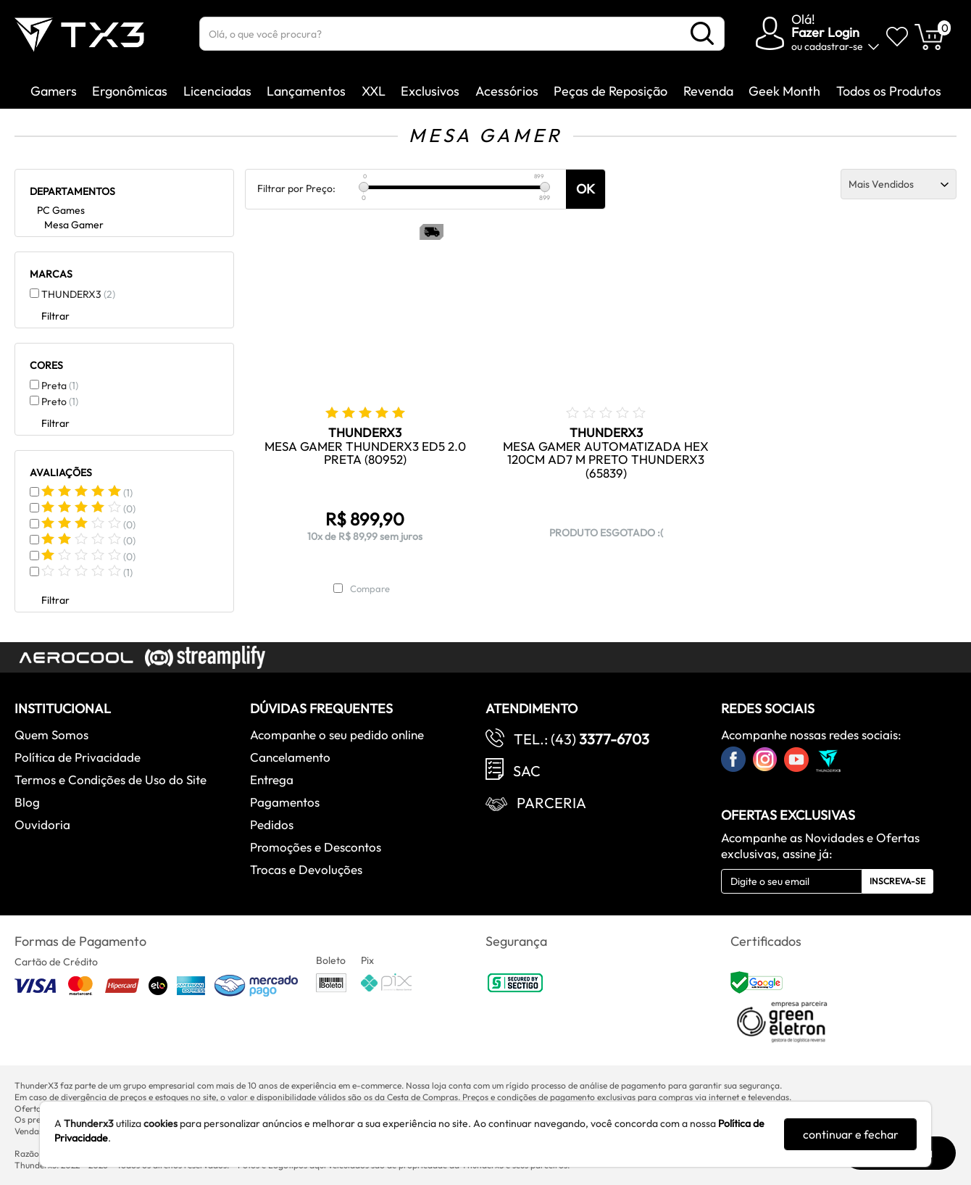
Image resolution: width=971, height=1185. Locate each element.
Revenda (708, 91)
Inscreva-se (897, 881)
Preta (59, 385)
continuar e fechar (851, 1134)
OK (585, 188)
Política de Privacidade (77, 757)
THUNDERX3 (78, 294)
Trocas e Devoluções (306, 869)
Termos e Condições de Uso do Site (110, 779)
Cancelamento (290, 757)
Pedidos (271, 824)
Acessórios (506, 91)
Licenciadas (217, 91)
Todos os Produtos (888, 91)
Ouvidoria (42, 824)
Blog (27, 802)
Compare (370, 588)
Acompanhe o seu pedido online (337, 734)
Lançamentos (306, 91)
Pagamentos (285, 802)
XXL (374, 91)
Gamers (53, 91)
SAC (527, 771)
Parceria (551, 803)
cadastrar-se (833, 46)
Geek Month (784, 91)
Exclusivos (430, 91)
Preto (59, 401)
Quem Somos (51, 734)
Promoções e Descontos (315, 847)
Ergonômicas (129, 91)
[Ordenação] (899, 184)
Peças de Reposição (610, 91)
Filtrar (55, 316)
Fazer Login (825, 32)
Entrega (271, 779)
